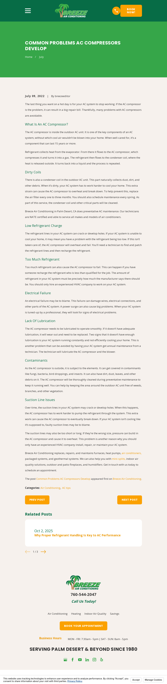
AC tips (66, 488)
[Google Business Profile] (65, 660)
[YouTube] (80, 660)
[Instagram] (94, 660)
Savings (114, 613)
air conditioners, (132, 453)
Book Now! (131, 10)
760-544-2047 (83, 594)
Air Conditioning (50, 488)
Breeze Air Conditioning (127, 479)
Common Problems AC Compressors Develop (63, 479)
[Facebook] (72, 660)
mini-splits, (119, 459)
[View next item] (43, 551)
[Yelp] (101, 660)
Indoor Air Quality (95, 613)
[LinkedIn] (87, 660)
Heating (76, 613)
